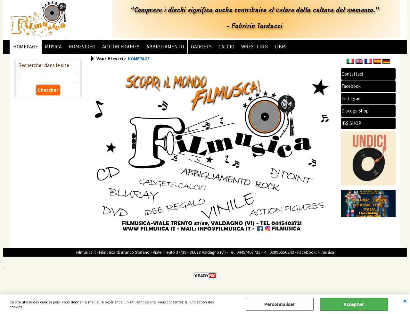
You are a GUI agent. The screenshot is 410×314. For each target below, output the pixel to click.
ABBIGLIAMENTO (165, 47)
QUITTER (405, 301)
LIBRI (281, 47)
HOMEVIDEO (82, 47)
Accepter (354, 304)
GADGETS (201, 47)
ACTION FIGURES (121, 47)
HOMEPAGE (25, 47)
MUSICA (53, 47)
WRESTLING (254, 47)
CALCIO (226, 47)
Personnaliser (279, 304)
